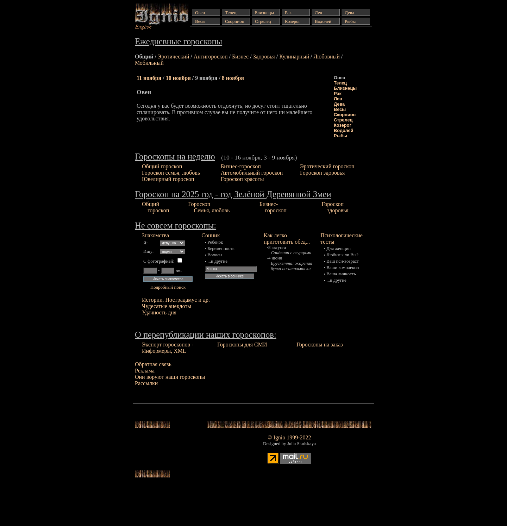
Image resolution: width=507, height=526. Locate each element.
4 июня (275, 258)
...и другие (217, 261)
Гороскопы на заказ (319, 344)
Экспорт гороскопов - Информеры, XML (167, 348)
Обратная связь (153, 364)
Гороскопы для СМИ (242, 344)
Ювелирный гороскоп (168, 179)
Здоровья (264, 57)
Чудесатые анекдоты (166, 306)
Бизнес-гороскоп (241, 166)
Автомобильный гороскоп (252, 173)
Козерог (342, 125)
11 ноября (149, 78)
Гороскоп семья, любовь (171, 173)
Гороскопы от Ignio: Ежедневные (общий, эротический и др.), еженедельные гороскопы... (156, 17)
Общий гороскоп (162, 166)
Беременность (220, 248)
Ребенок (215, 242)
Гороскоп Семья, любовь (209, 207)
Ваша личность (341, 273)
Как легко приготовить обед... (287, 238)
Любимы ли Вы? (342, 254)
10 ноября (178, 78)
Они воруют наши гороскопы (170, 377)
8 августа (277, 247)
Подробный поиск (168, 287)
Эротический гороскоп (327, 166)
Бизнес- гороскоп (273, 207)
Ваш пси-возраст (342, 261)
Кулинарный (294, 57)
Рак (338, 93)
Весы (340, 109)
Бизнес (240, 57)
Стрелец (343, 120)
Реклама (145, 371)
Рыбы (340, 135)
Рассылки (146, 383)
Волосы (214, 254)
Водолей (343, 130)
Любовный (326, 57)
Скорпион (345, 114)
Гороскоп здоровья (322, 173)
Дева (339, 104)
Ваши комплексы (342, 267)
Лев (338, 98)
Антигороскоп (211, 57)
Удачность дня (159, 312)
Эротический (173, 57)
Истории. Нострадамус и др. (176, 300)
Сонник (210, 235)
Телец (340, 83)
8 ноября (233, 78)
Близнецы (345, 88)
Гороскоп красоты (242, 179)
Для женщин (338, 248)
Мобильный (149, 63)
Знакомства (155, 235)
